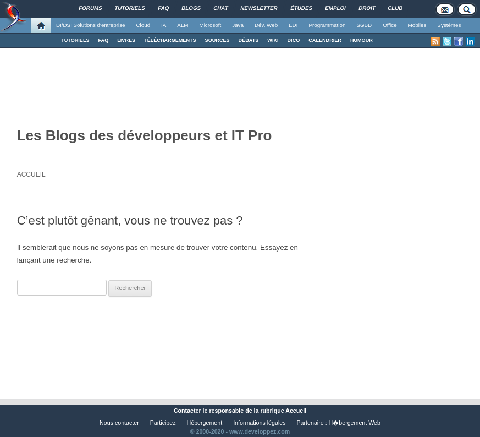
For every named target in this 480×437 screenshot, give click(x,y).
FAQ (103, 40)
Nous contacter (119, 422)
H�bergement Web (354, 422)
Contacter (187, 410)
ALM (182, 25)
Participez (163, 422)
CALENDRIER (324, 40)
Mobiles (417, 25)
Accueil (31, 174)
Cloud (143, 25)
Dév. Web (266, 25)
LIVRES (126, 40)
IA (163, 25)
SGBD (364, 25)
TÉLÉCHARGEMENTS (170, 40)
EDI (293, 25)
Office (389, 25)
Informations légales (259, 422)
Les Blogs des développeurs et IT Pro (144, 135)
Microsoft (211, 25)
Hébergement (205, 422)
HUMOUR (361, 40)
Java (238, 25)
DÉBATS (249, 40)
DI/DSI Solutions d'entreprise (90, 25)
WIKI (272, 40)
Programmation (326, 25)
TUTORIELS (75, 40)
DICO (294, 40)
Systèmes (449, 25)
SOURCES (217, 40)
